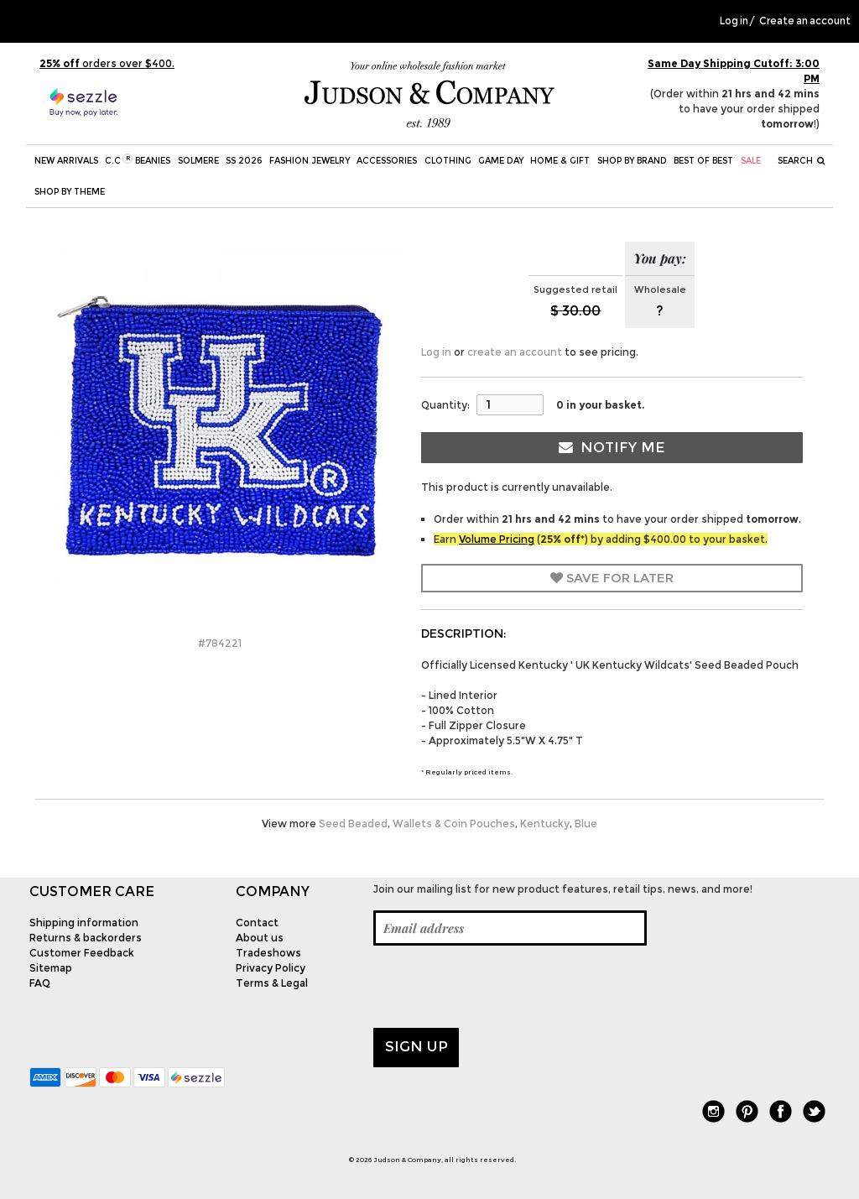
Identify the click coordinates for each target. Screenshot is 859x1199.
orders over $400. (106, 63)
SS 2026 (244, 160)
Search (801, 160)
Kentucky (545, 823)
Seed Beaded (353, 823)
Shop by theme (69, 191)
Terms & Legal (272, 983)
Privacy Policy (270, 968)
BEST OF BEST (703, 160)
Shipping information (83, 922)
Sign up (416, 1046)
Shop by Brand (632, 160)
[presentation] (500, 986)
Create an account (805, 21)
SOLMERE (198, 160)
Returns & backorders (85, 937)
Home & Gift (560, 160)
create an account (514, 352)
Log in (734, 21)
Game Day (500, 160)
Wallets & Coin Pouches (454, 823)
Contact (257, 922)
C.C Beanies (137, 160)
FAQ (39, 983)
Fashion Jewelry (309, 160)
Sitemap (50, 968)
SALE (751, 160)
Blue (586, 823)
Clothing (447, 160)
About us (260, 937)
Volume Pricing (496, 539)
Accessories (387, 160)
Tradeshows (268, 952)
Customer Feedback (81, 952)
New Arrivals (66, 160)
